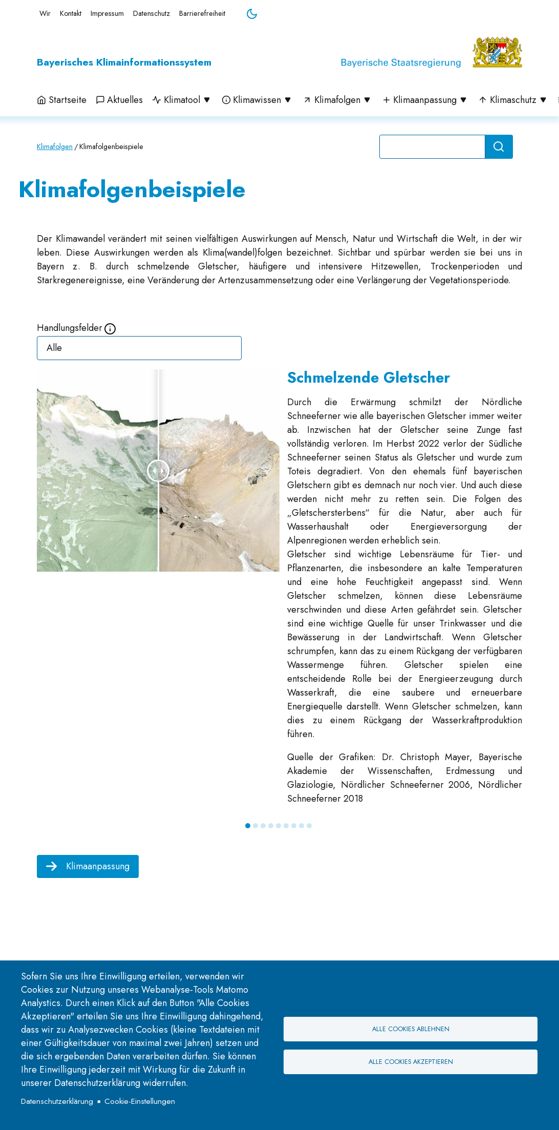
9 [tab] (309, 825)
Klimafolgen (55, 146)
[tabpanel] (279, 591)
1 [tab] (247, 825)
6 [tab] (286, 825)
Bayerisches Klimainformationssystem (124, 62)
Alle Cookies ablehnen (410, 1029)
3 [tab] (263, 825)
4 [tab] (270, 825)
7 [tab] (293, 825)
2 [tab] (255, 825)
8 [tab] (301, 825)
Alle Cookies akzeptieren (411, 1061)
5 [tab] (278, 825)
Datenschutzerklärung (57, 1101)
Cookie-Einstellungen (139, 1101)
